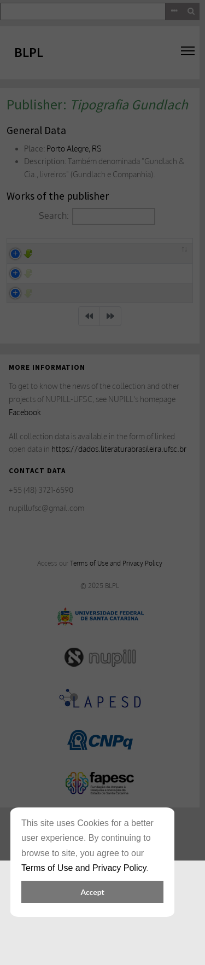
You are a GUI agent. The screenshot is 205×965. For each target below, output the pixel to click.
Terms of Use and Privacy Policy (83, 868)
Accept (92, 892)
